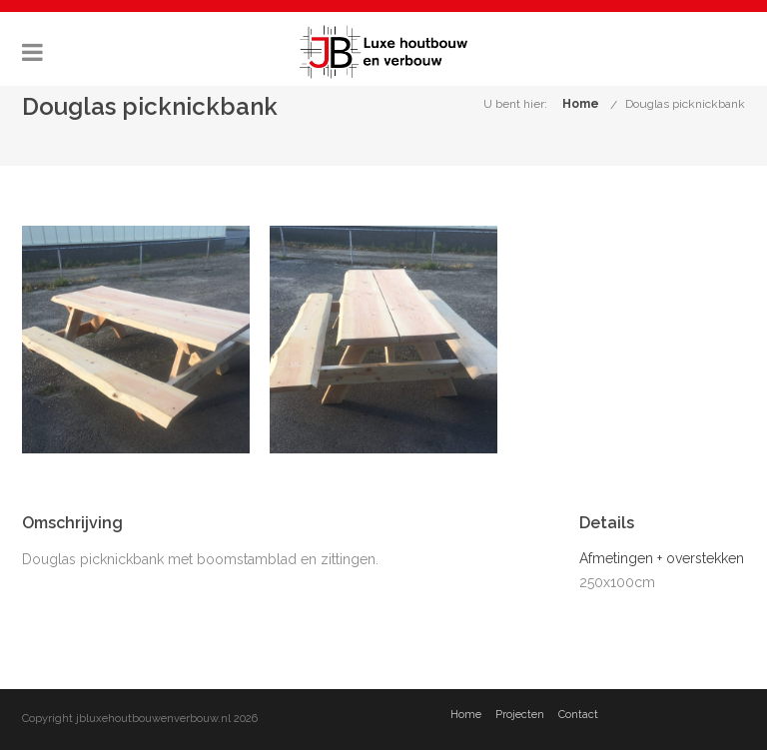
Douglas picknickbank (685, 104)
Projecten (519, 714)
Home (580, 104)
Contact (578, 714)
